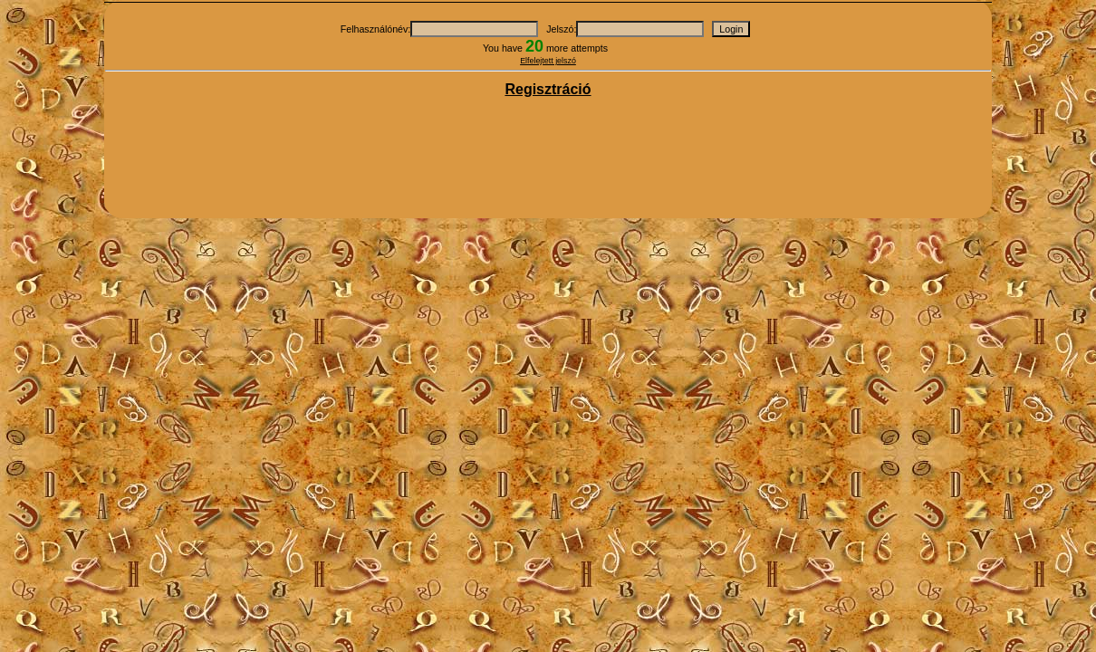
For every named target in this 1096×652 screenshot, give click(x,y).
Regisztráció (548, 89)
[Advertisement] (548, 159)
